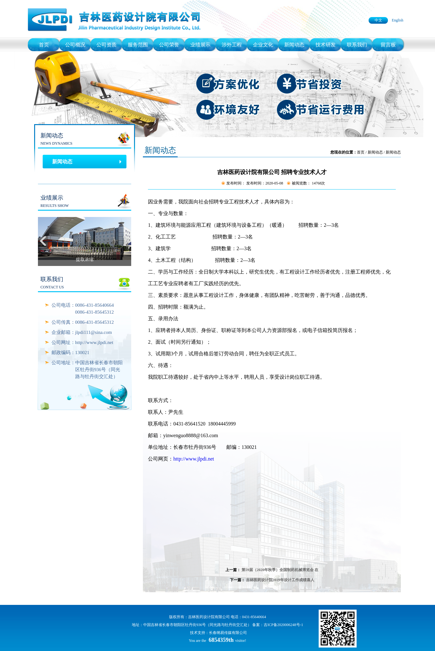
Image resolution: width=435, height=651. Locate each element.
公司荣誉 (169, 44)
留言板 (388, 44)
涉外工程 (232, 44)
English (397, 20)
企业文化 (263, 44)
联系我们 (357, 44)
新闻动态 (294, 44)
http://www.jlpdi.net (193, 458)
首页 (44, 44)
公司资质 (106, 44)
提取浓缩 (85, 259)
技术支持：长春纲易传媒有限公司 (218, 632)
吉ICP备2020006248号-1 (283, 625)
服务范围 (138, 44)
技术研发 (326, 44)
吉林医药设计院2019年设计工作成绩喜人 (280, 580)
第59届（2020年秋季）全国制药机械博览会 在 (280, 570)
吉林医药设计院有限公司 (209, 617)
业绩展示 (200, 44)
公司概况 (75, 44)
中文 (378, 20)
